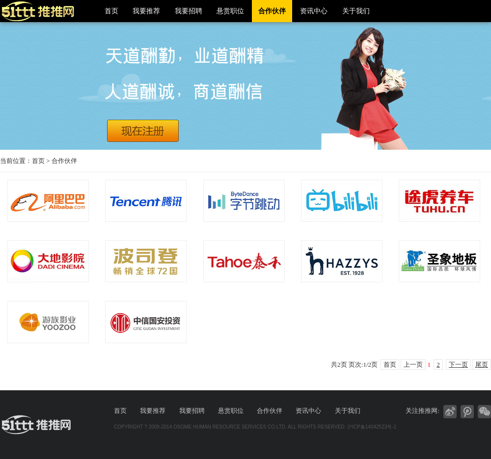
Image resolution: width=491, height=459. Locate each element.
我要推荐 (146, 11)
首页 (111, 11)
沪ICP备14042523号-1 (371, 427)
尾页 (481, 364)
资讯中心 (313, 11)
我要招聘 (188, 11)
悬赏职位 (230, 11)
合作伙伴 (272, 11)
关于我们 (356, 11)
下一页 (458, 364)
